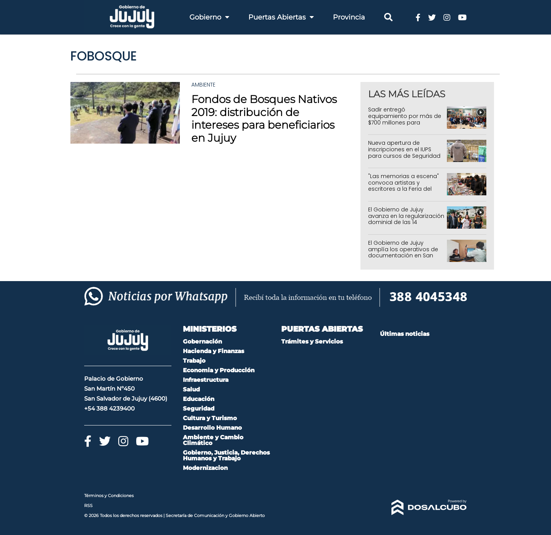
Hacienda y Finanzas (213, 351)
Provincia (349, 17)
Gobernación (202, 341)
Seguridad (198, 408)
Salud (191, 389)
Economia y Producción (218, 370)
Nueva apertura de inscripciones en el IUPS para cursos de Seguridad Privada (404, 152)
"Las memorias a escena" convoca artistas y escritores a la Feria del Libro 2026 (403, 185)
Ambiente (203, 84)
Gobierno (209, 17)
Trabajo (194, 360)
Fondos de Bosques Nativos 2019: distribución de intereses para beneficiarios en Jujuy (264, 118)
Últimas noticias (404, 333)
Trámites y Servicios (312, 341)
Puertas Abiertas (281, 17)
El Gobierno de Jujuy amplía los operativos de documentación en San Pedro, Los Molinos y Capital (406, 252)
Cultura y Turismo (210, 418)
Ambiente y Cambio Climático (213, 440)
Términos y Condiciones (109, 495)
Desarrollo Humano (212, 427)
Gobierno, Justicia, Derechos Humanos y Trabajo (226, 455)
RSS (88, 505)
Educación (198, 398)
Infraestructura (205, 379)
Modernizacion (205, 467)
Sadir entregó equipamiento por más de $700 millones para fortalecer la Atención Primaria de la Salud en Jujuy (404, 126)
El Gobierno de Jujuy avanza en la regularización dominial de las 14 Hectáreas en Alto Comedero (406, 222)
